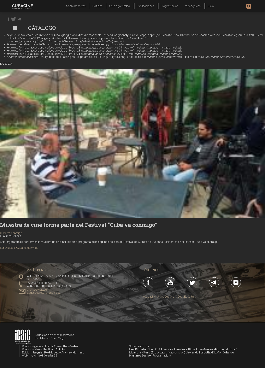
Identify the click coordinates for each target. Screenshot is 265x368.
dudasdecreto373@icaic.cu (44, 292)
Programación (169, 6)
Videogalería (193, 6)
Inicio (210, 6)
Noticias (97, 6)
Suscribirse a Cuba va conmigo (19, 247)
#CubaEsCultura (186, 296)
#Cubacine (149, 296)
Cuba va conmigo (11, 233)
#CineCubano (165, 296)
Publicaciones (145, 6)
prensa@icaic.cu (37, 289)
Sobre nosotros (76, 6)
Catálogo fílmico (119, 6)
